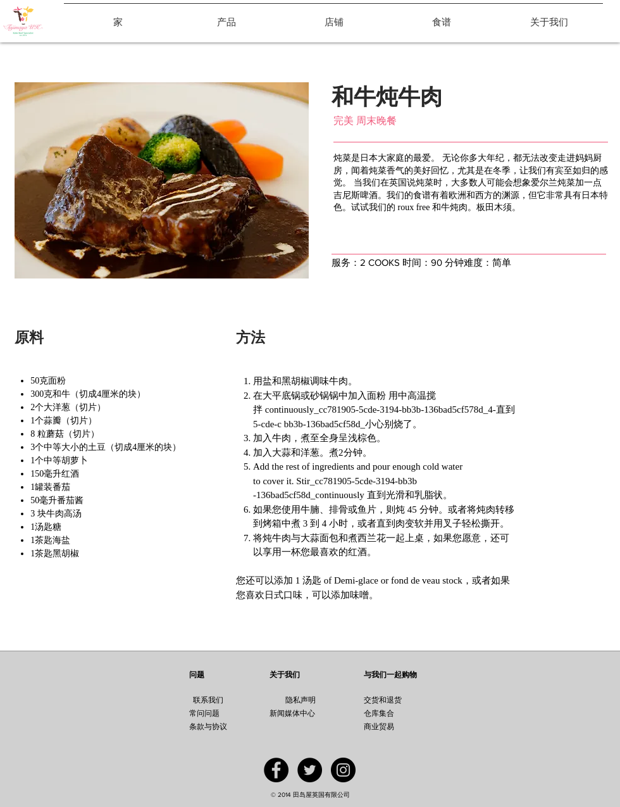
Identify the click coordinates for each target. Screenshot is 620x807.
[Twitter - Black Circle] (309, 770)
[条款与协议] (221, 727)
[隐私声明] (300, 700)
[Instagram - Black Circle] (343, 770)
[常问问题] (204, 713)
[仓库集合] (402, 713)
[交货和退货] (399, 700)
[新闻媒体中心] (310, 713)
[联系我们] (207, 700)
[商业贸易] (393, 727)
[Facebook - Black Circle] (276, 770)
